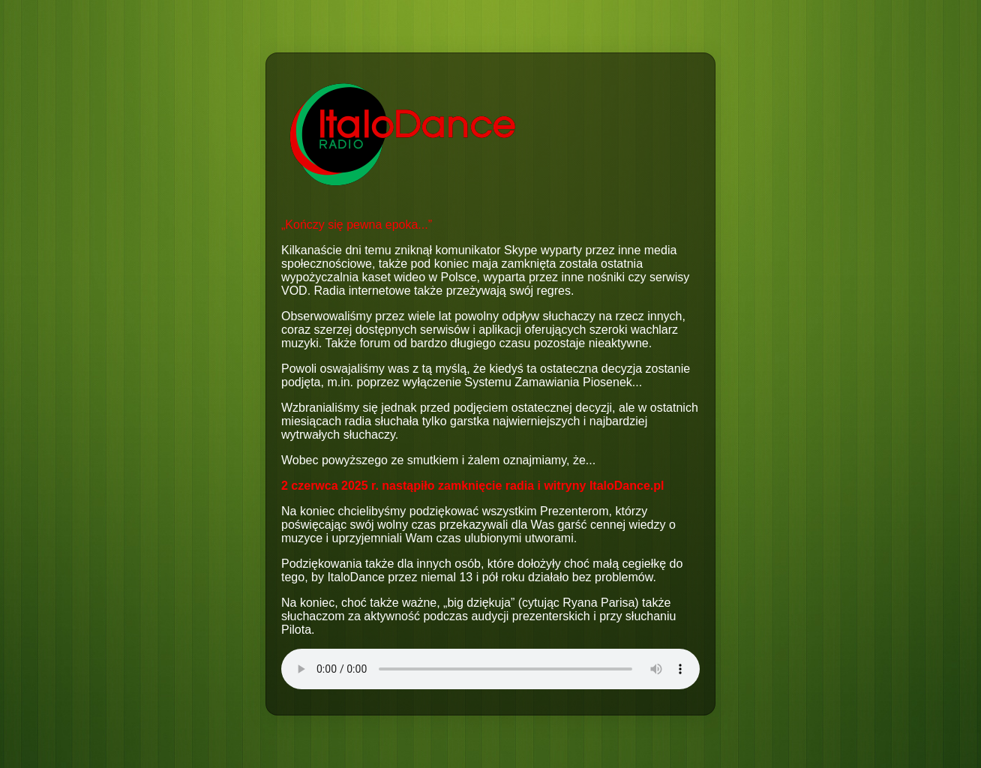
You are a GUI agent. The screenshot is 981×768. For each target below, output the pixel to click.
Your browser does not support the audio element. (490, 669)
